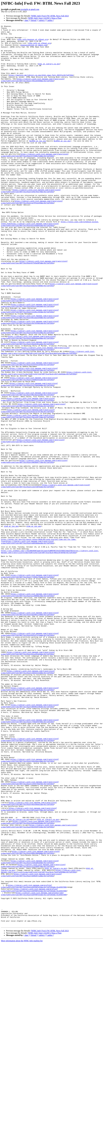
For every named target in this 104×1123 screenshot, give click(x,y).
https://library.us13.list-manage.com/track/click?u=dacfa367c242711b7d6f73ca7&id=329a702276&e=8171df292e (31, 224)
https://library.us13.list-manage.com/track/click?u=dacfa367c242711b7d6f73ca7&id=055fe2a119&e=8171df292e (48, 418)
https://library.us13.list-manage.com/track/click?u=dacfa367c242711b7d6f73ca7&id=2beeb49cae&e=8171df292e (30, 406)
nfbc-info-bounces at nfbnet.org (33, 42)
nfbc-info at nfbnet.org (39, 47)
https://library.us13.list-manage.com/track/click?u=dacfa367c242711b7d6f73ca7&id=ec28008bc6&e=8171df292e (30, 709)
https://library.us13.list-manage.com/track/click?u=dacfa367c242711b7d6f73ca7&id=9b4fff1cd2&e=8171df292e (28, 474)
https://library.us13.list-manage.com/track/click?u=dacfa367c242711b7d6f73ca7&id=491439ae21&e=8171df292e (29, 959)
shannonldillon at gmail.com (34, 49)
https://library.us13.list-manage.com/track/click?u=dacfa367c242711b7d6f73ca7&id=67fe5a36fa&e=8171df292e (34, 309)
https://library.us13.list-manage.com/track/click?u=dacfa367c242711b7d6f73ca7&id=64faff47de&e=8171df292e (30, 756)
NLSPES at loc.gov (37, 164)
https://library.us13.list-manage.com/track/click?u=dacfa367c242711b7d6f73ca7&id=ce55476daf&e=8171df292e (30, 934)
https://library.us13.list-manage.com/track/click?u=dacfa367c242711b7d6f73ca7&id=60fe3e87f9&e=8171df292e (29, 966)
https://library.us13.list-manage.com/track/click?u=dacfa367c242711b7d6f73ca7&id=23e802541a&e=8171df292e (29, 449)
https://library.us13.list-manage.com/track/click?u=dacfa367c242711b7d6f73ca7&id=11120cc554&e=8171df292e (30, 368)
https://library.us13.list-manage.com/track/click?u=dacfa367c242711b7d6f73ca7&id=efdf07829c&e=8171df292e (33, 524)
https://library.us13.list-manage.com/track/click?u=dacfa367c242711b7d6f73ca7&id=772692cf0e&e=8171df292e (30, 686)
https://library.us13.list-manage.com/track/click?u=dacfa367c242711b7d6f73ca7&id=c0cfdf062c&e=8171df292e (30, 382)
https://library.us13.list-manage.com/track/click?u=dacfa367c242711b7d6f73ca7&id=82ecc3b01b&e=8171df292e (30, 361)
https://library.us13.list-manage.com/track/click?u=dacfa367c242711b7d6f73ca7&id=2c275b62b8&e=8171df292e (29, 456)
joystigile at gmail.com (30, 9)
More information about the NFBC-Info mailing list (22, 1121)
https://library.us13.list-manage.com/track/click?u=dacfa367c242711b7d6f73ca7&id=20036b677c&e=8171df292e (34, 548)
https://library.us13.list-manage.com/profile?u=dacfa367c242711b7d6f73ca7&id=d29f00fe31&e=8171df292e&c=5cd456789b (34, 1058)
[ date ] (26, 20)
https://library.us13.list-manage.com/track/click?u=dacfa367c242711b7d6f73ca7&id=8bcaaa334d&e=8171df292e (30, 375)
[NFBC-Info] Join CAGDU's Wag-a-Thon (44, 18)
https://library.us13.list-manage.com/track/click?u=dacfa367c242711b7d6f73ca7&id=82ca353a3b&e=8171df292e (28, 779)
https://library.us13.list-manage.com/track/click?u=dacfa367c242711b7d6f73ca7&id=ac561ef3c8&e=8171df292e (30, 393)
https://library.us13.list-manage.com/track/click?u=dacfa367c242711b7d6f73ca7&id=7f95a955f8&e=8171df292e (30, 860)
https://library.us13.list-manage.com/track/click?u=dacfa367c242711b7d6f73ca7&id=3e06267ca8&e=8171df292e (31, 1045)
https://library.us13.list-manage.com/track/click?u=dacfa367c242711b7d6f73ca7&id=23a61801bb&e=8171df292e (30, 1029)
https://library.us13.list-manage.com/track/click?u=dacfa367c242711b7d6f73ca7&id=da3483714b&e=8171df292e (30, 731)
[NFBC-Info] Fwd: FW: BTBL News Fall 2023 (50, 16)
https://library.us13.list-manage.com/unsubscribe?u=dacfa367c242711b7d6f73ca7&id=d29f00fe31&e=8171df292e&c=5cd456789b (34, 1067)
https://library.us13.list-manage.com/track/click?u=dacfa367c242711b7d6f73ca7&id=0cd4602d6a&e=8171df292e (30, 821)
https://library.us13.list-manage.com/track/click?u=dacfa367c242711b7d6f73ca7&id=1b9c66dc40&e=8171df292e (30, 907)
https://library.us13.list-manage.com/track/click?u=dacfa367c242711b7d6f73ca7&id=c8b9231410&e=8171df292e (28, 801)
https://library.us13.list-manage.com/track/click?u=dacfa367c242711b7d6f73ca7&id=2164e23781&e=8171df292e (33, 481)
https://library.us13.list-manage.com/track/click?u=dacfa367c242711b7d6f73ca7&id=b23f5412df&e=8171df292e (30, 431)
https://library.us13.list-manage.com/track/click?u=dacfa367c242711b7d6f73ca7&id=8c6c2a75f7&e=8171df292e (28, 488)
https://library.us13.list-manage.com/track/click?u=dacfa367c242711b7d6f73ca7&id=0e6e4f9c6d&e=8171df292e (35, 413)
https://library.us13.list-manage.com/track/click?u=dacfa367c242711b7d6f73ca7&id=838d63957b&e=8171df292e (29, 438)
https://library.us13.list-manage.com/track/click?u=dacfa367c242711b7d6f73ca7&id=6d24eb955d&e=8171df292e (31, 982)
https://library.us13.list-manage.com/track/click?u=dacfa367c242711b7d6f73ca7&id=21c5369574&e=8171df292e (33, 1033)
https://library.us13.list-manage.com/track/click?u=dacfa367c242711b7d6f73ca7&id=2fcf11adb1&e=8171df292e (30, 882)
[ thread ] (33, 20)
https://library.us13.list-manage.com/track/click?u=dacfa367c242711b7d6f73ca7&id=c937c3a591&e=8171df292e (46, 442)
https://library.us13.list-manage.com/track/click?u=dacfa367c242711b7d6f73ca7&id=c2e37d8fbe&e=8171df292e (45, 578)
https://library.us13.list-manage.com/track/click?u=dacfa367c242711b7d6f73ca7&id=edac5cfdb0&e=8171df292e (49, 336)
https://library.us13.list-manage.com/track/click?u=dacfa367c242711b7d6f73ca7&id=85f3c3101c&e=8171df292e (30, 354)
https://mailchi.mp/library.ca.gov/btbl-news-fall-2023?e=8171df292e (41, 85)
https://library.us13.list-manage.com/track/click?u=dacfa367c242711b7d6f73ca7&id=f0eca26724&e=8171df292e (28, 494)
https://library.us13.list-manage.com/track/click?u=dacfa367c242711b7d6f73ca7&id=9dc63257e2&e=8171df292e (39, 986)
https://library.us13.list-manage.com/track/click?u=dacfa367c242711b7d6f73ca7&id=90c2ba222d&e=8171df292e (29, 467)
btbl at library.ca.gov (49, 72)
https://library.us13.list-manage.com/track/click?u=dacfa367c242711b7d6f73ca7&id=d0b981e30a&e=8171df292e (30, 842)
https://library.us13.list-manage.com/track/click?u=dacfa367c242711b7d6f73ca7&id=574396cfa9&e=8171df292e (34, 181)
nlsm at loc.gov (11, 626)
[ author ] (50, 20)
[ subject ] (42, 20)
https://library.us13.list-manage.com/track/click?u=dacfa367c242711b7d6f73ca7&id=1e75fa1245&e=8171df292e (32, 237)
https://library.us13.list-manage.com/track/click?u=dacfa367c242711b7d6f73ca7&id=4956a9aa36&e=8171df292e (28, 400)
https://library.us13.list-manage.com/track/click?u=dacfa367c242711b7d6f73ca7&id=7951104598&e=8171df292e (33, 91)
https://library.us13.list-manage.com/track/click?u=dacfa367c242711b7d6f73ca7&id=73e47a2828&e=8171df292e (41, 1040)
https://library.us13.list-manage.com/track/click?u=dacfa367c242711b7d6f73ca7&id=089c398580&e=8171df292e (30, 1018)
